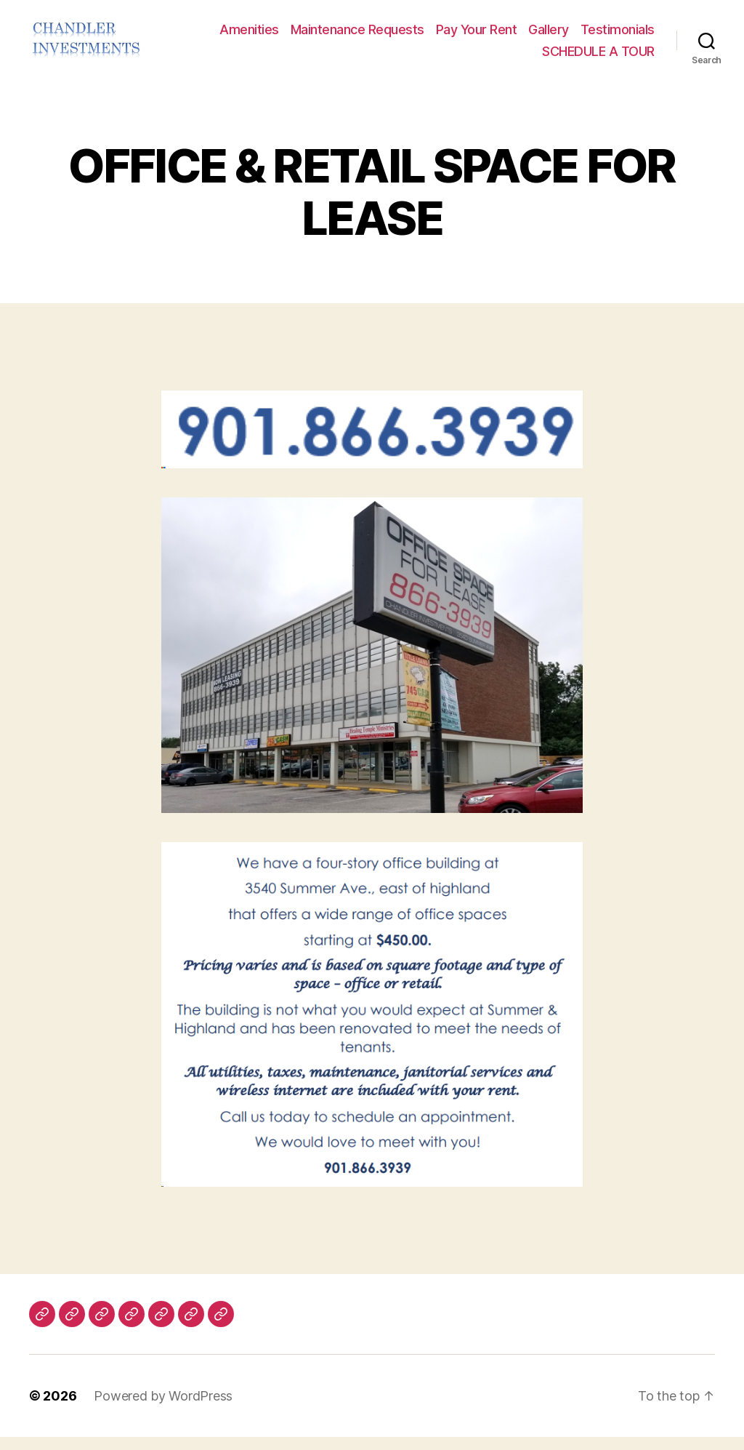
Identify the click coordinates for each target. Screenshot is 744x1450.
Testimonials (618, 36)
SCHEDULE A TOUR (598, 57)
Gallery (548, 36)
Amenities (249, 36)
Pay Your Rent (476, 36)
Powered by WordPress (163, 1409)
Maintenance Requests (357, 36)
